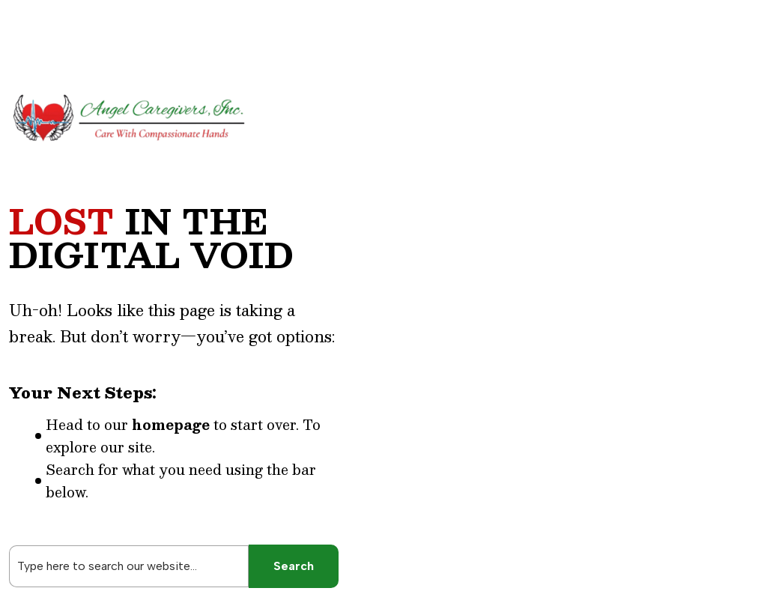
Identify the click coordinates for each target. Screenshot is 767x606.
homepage (171, 424)
